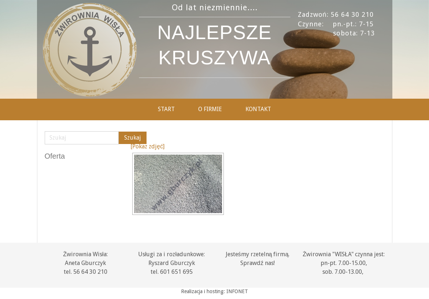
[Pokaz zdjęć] (147, 146)
